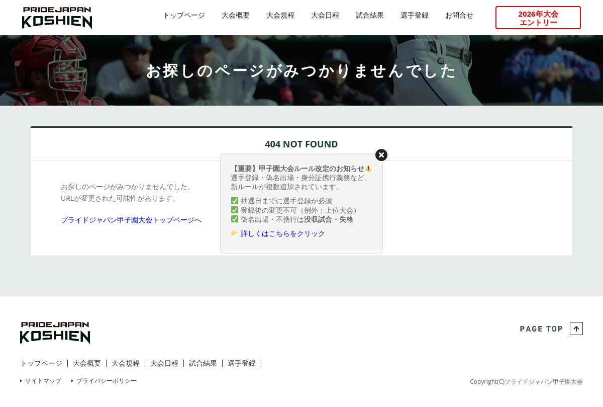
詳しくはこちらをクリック (283, 233)
